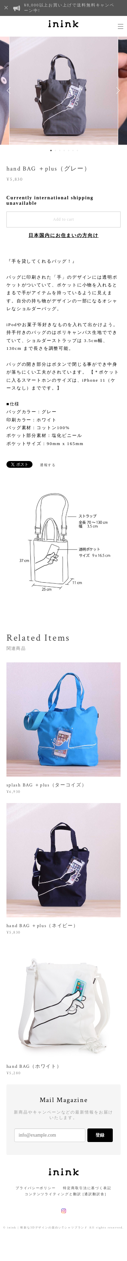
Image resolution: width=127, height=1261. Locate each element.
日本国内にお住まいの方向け (63, 235)
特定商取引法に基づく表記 (87, 1188)
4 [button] (64, 150)
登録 (100, 1135)
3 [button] (59, 150)
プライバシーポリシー (36, 1188)
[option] (63, 90)
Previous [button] (10, 90)
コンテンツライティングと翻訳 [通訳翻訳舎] (63, 1194)
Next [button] (116, 90)
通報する (48, 465)
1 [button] (50, 150)
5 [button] (68, 150)
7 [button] (77, 150)
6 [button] (72, 150)
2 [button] (55, 150)
